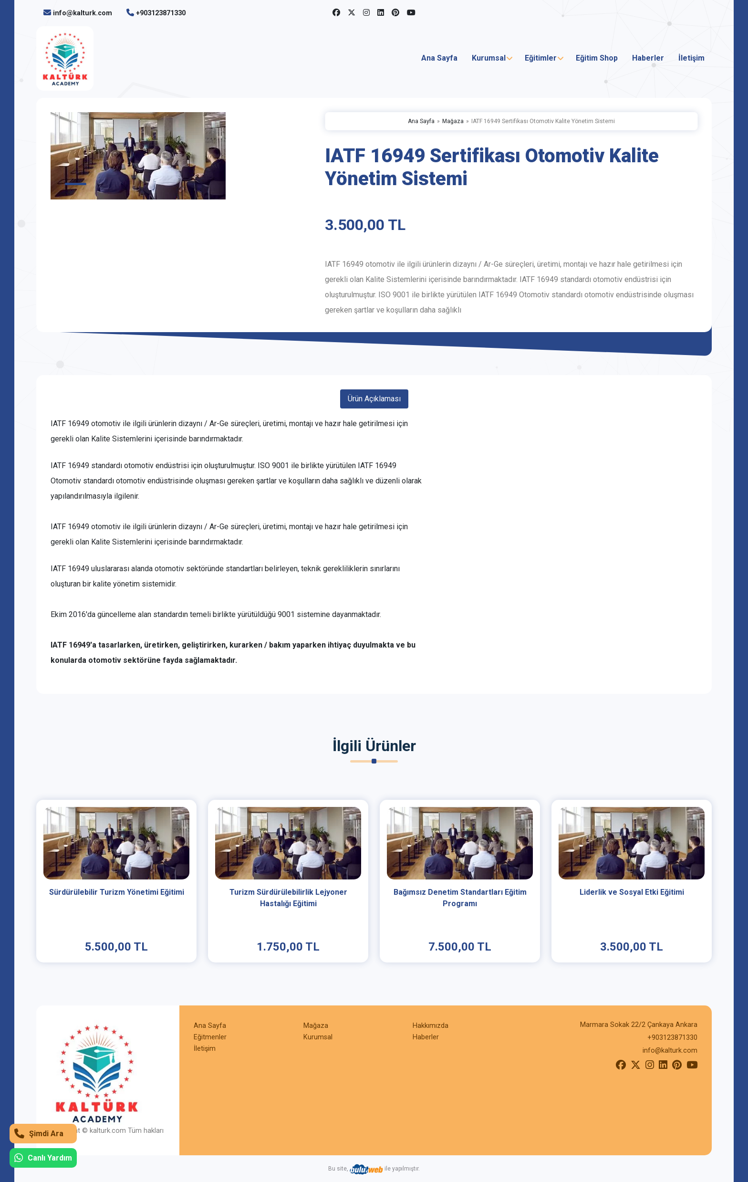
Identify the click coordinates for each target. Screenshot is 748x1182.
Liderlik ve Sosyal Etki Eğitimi (632, 892)
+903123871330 (161, 13)
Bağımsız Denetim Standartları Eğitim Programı (460, 898)
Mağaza (453, 121)
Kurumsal (489, 58)
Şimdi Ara (38, 1134)
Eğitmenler (210, 1037)
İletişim (691, 58)
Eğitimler (541, 58)
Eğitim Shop (597, 58)
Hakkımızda (430, 1026)
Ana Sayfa (439, 58)
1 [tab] (75, 184)
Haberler (648, 58)
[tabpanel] (182, 155)
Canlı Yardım (43, 1158)
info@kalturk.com (82, 13)
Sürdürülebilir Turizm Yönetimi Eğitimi (116, 892)
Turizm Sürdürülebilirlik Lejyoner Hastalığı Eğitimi (288, 898)
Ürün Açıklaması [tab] (374, 398)
